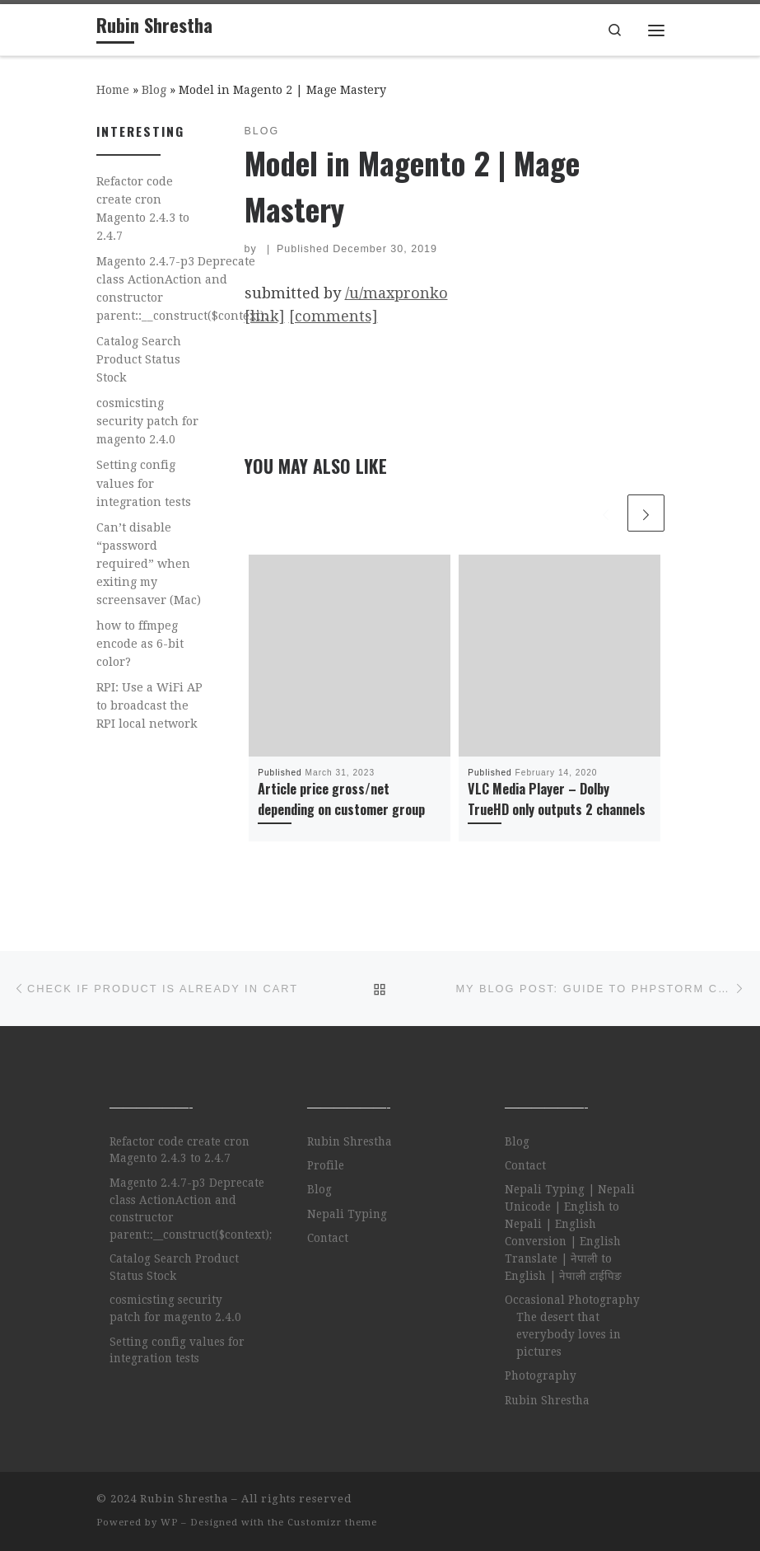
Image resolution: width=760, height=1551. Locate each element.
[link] (265, 316)
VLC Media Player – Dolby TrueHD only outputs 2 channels (557, 798)
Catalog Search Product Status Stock (138, 359)
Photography (540, 1375)
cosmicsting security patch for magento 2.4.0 (147, 421)
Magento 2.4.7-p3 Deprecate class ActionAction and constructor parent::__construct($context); (182, 288)
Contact (327, 1237)
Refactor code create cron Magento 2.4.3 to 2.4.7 (142, 208)
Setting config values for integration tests (143, 483)
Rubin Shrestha (349, 1141)
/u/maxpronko (396, 293)
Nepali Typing (347, 1214)
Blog (154, 89)
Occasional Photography (572, 1299)
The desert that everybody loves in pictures (568, 1334)
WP (169, 1522)
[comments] (333, 316)
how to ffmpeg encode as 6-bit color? (140, 643)
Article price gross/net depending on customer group (341, 798)
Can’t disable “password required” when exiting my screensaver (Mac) (148, 564)
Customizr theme (332, 1522)
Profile (325, 1165)
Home (112, 89)
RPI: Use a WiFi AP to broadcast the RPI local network (149, 705)
